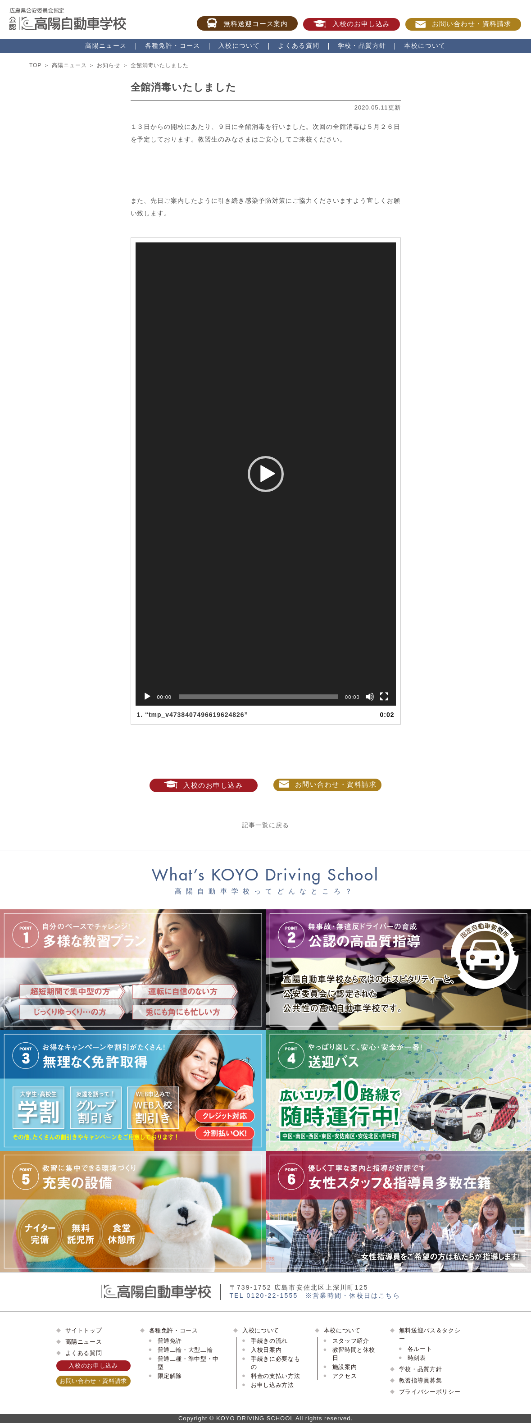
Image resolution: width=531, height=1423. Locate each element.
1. (192, 714)
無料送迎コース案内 (247, 23)
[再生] (147, 696)
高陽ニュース (106, 45)
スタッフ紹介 (350, 1340)
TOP (35, 65)
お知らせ (108, 65)
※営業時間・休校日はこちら (352, 1295)
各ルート (420, 1348)
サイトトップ (83, 1330)
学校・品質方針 (362, 45)
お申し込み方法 (272, 1385)
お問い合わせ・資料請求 (463, 24)
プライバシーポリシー (430, 1391)
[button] (266, 474)
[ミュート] (369, 696)
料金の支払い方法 (275, 1376)
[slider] (258, 696)
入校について (239, 45)
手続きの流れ (269, 1340)
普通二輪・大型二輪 (185, 1349)
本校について (424, 45)
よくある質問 (298, 45)
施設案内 (344, 1367)
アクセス (344, 1376)
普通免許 (170, 1340)
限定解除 (170, 1376)
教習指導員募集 (420, 1380)
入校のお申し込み (351, 24)
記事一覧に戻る (265, 825)
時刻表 (417, 1358)
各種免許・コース (172, 45)
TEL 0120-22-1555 (264, 1295)
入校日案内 (266, 1349)
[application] (266, 474)
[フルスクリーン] (384, 696)
